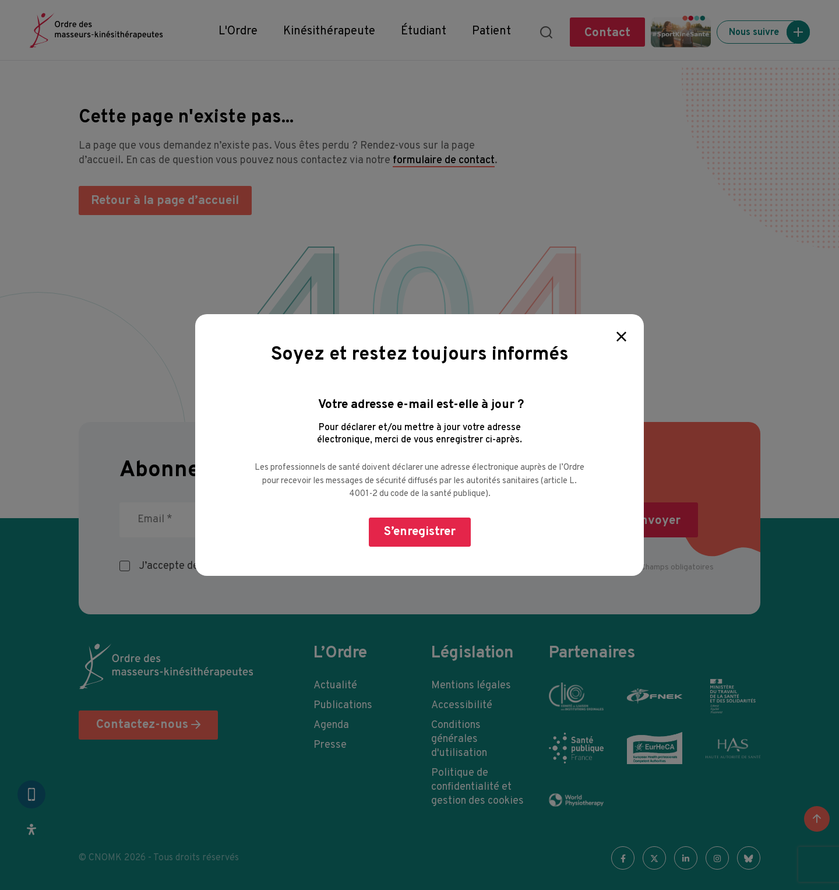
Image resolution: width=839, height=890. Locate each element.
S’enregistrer (420, 532)
